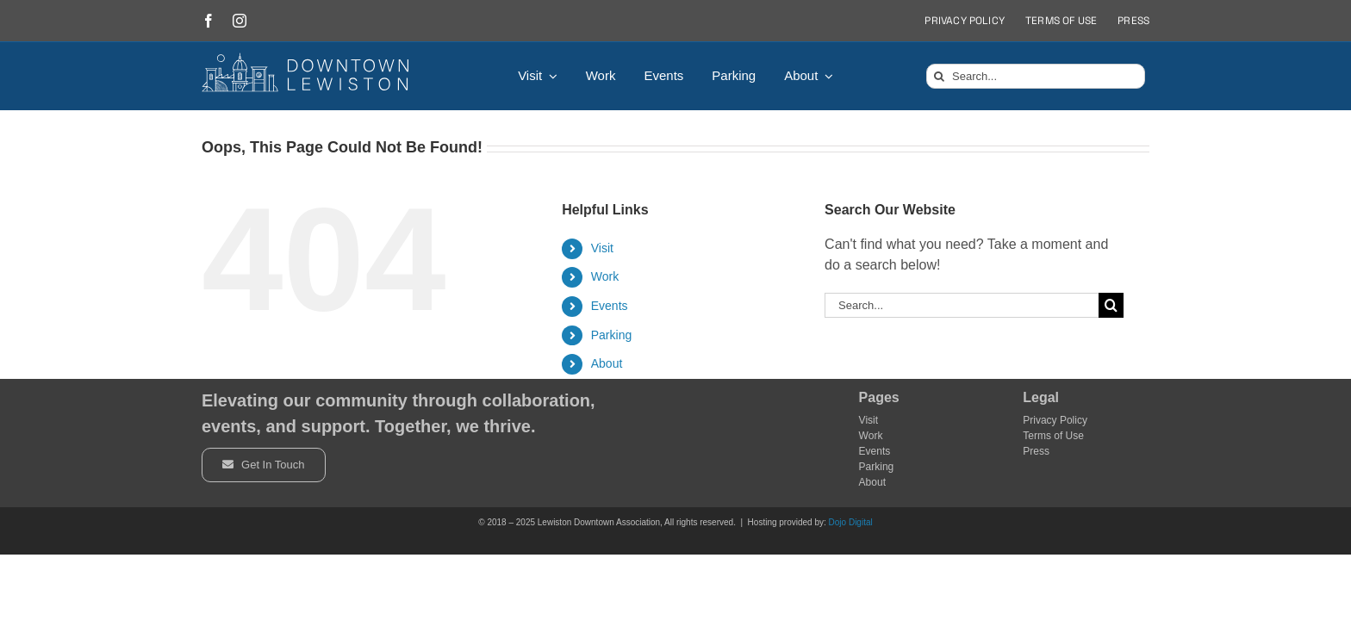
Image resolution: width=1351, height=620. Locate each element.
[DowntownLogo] (306, 59)
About (607, 363)
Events (609, 306)
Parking (611, 335)
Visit (602, 248)
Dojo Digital (851, 522)
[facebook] (208, 21)
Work (605, 276)
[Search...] (1035, 76)
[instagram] (239, 21)
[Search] (938, 76)
